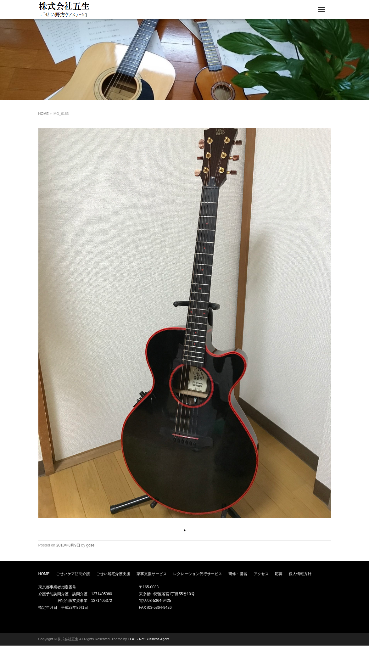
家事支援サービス (152, 574)
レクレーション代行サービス (197, 574)
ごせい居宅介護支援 (113, 574)
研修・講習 (237, 574)
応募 (278, 574)
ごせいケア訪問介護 (73, 574)
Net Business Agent (154, 639)
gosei (90, 545)
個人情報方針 (300, 574)
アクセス (261, 574)
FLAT (132, 639)
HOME (43, 113)
